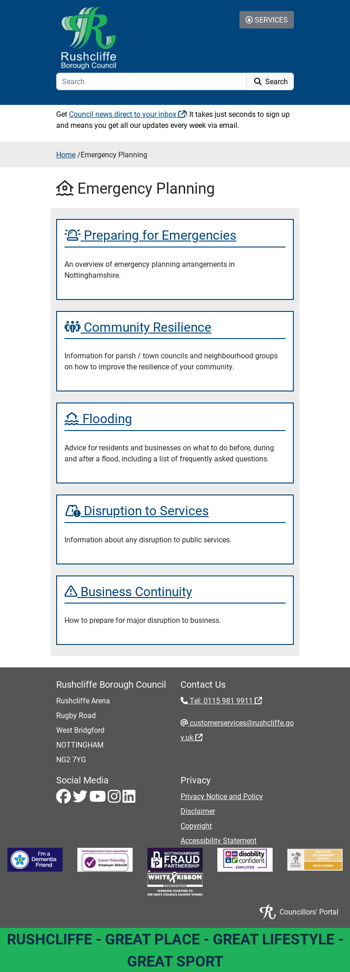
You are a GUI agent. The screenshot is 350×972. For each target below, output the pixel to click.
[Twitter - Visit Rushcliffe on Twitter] (81, 799)
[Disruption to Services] (175, 510)
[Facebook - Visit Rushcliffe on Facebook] (64, 799)
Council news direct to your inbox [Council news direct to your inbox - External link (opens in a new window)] (127, 114)
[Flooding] (175, 418)
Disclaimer (198, 811)
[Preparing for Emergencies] (175, 235)
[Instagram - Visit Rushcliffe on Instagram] (115, 799)
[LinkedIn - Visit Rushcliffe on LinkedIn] (128, 799)
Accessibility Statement (219, 840)
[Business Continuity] (175, 591)
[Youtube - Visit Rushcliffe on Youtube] (98, 799)
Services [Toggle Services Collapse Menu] (266, 19)
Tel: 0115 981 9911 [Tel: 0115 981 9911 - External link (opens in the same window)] (225, 700)
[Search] (151, 81)
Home (66, 154)
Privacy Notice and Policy (222, 796)
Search (270, 81)
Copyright (196, 825)
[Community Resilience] (175, 327)
